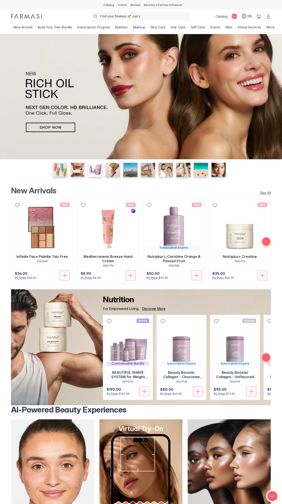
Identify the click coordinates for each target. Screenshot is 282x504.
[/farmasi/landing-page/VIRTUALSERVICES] (249, 28)
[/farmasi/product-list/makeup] (139, 28)
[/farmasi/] (26, 16)
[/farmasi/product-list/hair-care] (178, 28)
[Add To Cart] (65, 275)
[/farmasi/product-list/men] (229, 28)
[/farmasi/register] (122, 4)
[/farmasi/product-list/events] (215, 28)
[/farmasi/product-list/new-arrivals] (23, 28)
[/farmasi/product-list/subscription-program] (94, 28)
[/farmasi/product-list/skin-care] (158, 28)
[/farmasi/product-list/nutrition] (121, 28)
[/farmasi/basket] (258, 16)
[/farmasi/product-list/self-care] (198, 28)
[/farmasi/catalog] (109, 4)
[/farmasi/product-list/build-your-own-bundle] (55, 28)
